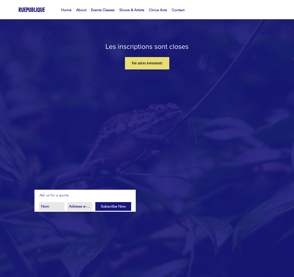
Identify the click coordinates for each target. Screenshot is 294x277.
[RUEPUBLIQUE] (39, 10)
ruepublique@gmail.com (214, 180)
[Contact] (265, 33)
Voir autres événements (147, 63)
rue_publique (224, 116)
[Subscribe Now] (113, 206)
